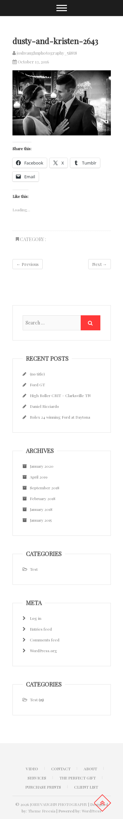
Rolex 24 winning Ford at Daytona (60, 417)
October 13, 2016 (30, 61)
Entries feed (41, 629)
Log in (35, 618)
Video (32, 768)
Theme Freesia (41, 810)
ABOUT (90, 768)
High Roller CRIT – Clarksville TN (60, 395)
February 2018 (42, 498)
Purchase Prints (43, 787)
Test (34, 569)
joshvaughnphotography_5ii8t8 (44, 53)
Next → (99, 264)
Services (37, 777)
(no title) (37, 373)
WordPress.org (43, 650)
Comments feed (44, 639)
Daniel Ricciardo (44, 406)
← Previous (27, 264)
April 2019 (39, 476)
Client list (86, 787)
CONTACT (61, 768)
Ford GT (37, 384)
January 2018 (41, 509)
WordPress (91, 810)
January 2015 (40, 520)
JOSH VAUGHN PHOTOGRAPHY (58, 804)
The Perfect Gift (77, 777)
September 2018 (44, 487)
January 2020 (41, 466)
